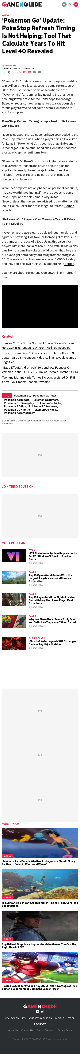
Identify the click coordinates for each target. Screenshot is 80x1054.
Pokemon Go (22, 395)
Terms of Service (45, 1030)
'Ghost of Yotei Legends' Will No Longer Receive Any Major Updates (52, 642)
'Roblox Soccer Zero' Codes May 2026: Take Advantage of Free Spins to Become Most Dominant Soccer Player (39, 987)
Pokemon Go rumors (45, 400)
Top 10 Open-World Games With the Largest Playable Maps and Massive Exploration (50, 578)
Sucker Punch (37, 638)
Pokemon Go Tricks (49, 403)
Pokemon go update (17, 400)
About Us (13, 1030)
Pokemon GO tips (15, 406)
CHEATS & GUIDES (40, 1018)
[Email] (34, 72)
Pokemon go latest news (19, 413)
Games (5, 14)
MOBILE (60, 1018)
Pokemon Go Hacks (45, 409)
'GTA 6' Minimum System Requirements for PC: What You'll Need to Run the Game (53, 556)
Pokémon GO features (43, 406)
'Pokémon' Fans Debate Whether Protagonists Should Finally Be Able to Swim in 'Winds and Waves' (38, 862)
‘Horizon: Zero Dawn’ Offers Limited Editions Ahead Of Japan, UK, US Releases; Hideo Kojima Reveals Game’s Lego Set (39, 358)
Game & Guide (16, 421)
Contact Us (27, 1030)
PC (24, 1018)
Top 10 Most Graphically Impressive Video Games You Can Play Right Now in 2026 (39, 946)
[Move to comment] (39, 72)
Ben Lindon (10, 65)
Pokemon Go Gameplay (19, 403)
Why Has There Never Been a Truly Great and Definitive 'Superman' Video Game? (52, 620)
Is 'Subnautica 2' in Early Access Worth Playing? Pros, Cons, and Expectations (40, 904)
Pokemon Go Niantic (17, 409)
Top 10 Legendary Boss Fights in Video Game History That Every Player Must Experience (52, 600)
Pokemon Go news (45, 395)
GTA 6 (32, 550)
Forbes (69, 206)
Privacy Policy (65, 1030)
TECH (71, 1018)
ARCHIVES (40, 1024)
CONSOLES (12, 1018)
